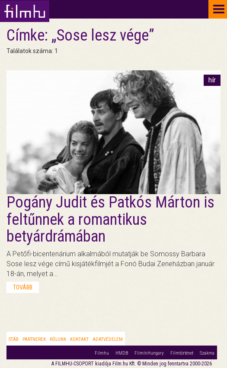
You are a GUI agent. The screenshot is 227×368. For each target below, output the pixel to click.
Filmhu (102, 353)
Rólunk (58, 339)
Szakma (207, 353)
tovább (22, 287)
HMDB (121, 353)
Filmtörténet (181, 353)
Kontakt (79, 339)
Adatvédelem (108, 339)
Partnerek (34, 339)
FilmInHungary (149, 353)
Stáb (14, 339)
